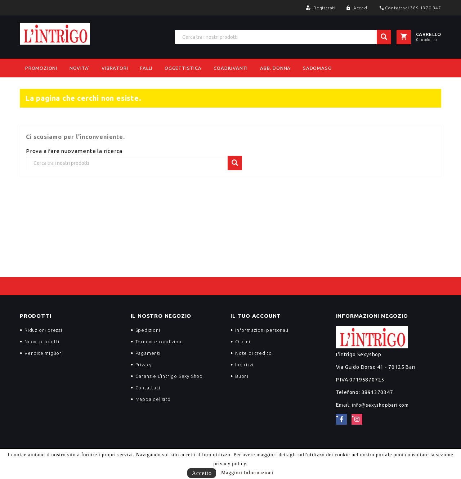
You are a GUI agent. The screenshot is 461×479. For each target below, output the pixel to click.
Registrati (325, 7)
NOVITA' (80, 68)
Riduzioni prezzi (43, 330)
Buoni (242, 376)
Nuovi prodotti (41, 341)
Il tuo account (255, 316)
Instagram (357, 419)
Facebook (341, 419)
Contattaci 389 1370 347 (413, 7)
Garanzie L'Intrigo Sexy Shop (169, 376)
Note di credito (253, 353)
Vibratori (115, 68)
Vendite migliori (43, 353)
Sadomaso (317, 68)
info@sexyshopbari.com (380, 404)
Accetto (201, 473)
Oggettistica (183, 68)
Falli (146, 68)
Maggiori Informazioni (247, 472)
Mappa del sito (153, 399)
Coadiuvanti (231, 68)
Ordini (242, 341)
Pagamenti (148, 353)
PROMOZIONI (41, 68)
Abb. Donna (275, 68)
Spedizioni (147, 330)
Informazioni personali (261, 330)
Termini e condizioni (159, 341)
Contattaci (147, 387)
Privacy (143, 364)
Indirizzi (244, 364)
